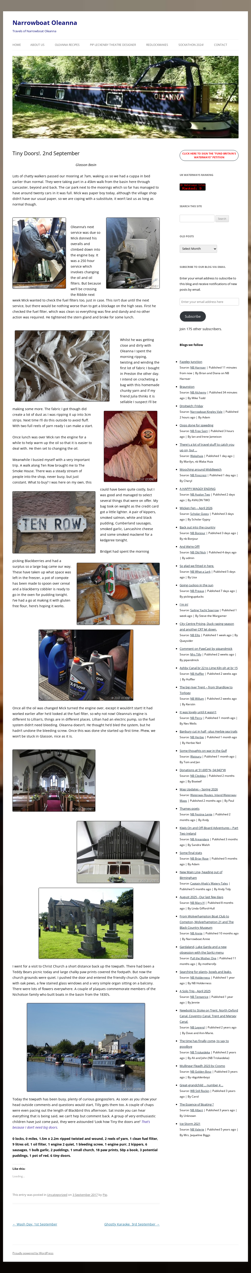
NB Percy (196, 718)
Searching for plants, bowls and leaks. (206, 972)
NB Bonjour (197, 533)
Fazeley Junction (191, 362)
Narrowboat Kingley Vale (206, 411)
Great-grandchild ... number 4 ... (201, 1085)
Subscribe (193, 316)
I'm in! (184, 604)
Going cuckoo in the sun (196, 585)
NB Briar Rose (199, 858)
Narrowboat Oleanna (44, 22)
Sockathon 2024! (191, 45)
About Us (37, 45)
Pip (105, 1195)
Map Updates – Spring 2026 (199, 789)
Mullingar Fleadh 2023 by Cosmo (202, 1066)
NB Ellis (195, 635)
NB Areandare (199, 839)
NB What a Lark (200, 571)
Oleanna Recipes (67, 45)
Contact (220, 45)
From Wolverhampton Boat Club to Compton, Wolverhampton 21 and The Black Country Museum (207, 922)
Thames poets (189, 808)
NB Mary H (197, 902)
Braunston (187, 387)
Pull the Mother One (203, 958)
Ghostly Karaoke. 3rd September (132, 1224)
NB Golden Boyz (200, 1071)
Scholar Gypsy (199, 514)
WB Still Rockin (199, 1091)
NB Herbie (197, 737)
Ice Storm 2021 (190, 1124)
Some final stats (191, 853)
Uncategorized (57, 1195)
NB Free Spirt (199, 431)
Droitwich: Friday (191, 406)
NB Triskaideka (200, 1052)
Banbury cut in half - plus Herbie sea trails (208, 731)
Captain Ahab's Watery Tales (209, 883)
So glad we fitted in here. (197, 566)
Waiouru (195, 756)
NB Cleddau (198, 775)
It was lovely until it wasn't (198, 712)
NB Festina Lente (201, 814)
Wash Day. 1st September (34, 1224)
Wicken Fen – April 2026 (196, 508)
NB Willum (197, 698)
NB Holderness (200, 977)
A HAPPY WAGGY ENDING (197, 489)
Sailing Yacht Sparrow (204, 610)
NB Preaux (197, 591)
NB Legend (197, 1027)
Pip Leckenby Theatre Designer (113, 45)
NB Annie (196, 933)
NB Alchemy (198, 392)
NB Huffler (197, 673)
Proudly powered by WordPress (32, 1253)
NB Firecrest (198, 475)
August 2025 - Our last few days (201, 897)
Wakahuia (196, 456)
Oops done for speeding (196, 425)
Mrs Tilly (195, 654)
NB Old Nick (198, 552)
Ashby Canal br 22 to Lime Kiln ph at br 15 (209, 668)
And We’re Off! (190, 546)
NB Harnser (198, 367)
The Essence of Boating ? (197, 1104)
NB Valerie (197, 1129)
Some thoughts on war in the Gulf (203, 751)
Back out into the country (197, 527)
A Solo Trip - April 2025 (195, 991)
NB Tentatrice (199, 997)
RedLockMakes (157, 45)
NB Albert (196, 1110)
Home (16, 45)
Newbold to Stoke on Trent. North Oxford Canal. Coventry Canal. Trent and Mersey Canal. (209, 1016)
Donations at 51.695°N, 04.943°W (203, 770)
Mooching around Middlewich (201, 469)
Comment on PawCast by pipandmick (206, 648)
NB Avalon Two (200, 494)
